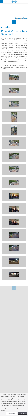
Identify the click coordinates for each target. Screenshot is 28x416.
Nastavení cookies (11, 413)
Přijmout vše (23, 413)
